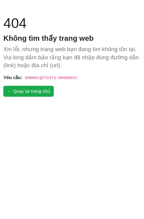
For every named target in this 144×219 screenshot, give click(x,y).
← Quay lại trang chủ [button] (28, 91)
